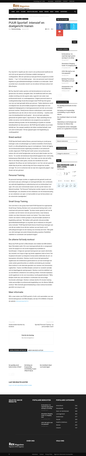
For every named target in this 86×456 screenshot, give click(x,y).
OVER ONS (71, 1)
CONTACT (65, 1)
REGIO (51, 11)
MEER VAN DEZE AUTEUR (35, 350)
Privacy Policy (48, 454)
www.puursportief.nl (22, 301)
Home (10, 16)
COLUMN (23, 11)
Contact (42, 454)
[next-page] (13, 374)
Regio (20, 18)
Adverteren (35, 454)
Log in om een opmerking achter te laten (20, 385)
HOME (13, 11)
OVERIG (57, 11)
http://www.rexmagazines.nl (28, 337)
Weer (58, 160)
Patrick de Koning (16, 29)
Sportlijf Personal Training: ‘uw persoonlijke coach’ (44, 325)
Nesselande (25, 18)
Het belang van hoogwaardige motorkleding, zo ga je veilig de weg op (66, 112)
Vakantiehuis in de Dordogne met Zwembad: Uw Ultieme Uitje (66, 123)
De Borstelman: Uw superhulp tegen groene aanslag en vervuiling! (68, 56)
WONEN (47, 11)
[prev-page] (10, 374)
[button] (75, 12)
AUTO (17, 11)
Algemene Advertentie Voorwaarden (63, 454)
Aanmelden (51, 1)
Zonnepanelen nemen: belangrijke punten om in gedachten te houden (67, 127)
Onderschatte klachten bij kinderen (17, 325)
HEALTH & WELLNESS (32, 11)
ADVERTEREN (58, 1)
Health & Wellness (18, 16)
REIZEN (41, 11)
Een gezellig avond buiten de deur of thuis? (67, 106)
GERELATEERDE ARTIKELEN (18, 350)
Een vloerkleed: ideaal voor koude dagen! (66, 118)
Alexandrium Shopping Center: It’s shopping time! (47, 415)
